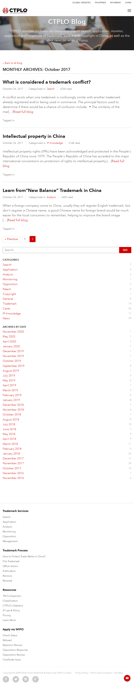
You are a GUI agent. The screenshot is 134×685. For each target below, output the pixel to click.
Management (10, 541)
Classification (10, 600)
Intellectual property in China (34, 136)
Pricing (7, 615)
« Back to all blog (12, 63)
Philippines (100, 2)
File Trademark (11, 561)
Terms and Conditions (101, 673)
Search (51, 88)
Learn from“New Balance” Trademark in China (52, 190)
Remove (7, 575)
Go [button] (125, 250)
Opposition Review (14, 654)
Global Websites (81, 2)
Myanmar (115, 2)
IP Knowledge (55, 143)
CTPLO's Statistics (13, 605)
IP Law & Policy (11, 610)
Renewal (7, 580)
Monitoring (9, 531)
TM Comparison (12, 595)
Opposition (9, 536)
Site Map (118, 673)
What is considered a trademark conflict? (47, 82)
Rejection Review (12, 645)
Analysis (51, 197)
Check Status (10, 635)
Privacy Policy (81, 673)
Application (9, 521)
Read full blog (23, 112)
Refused (7, 640)
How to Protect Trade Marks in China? (24, 556)
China (128, 2)
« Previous (11, 239)
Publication (9, 571)
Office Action (10, 566)
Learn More (9, 620)
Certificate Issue (12, 659)
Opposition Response (15, 649)
